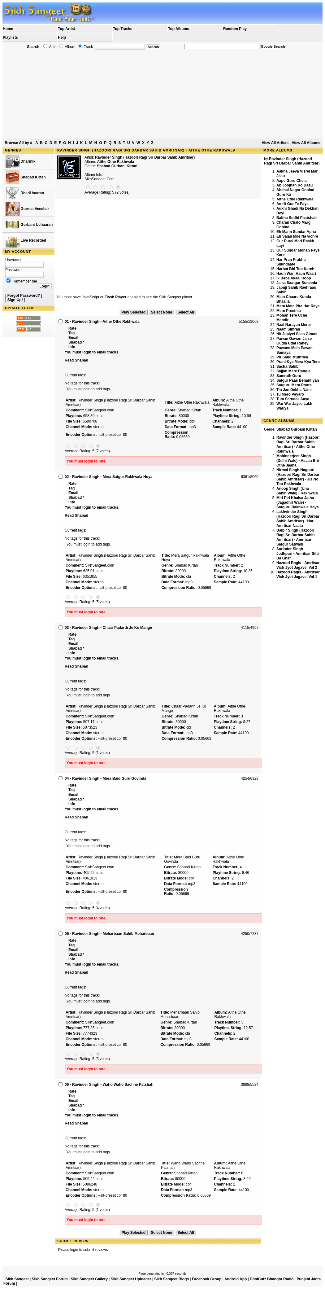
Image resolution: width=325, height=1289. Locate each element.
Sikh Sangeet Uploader (131, 1279)
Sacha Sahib (287, 366)
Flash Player (116, 297)
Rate (72, 328)
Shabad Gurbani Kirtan (117, 166)
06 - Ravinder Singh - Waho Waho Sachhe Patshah (109, 1084)
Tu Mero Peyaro (290, 394)
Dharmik (20, 162)
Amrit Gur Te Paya (292, 204)
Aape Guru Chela (291, 180)
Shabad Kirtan (26, 177)
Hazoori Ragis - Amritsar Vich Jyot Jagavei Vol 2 (298, 565)
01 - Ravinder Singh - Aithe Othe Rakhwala (102, 321)
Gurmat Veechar (27, 209)
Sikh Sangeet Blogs (171, 1279)
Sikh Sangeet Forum (50, 1279)
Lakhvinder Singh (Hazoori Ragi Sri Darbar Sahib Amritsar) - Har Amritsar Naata (297, 519)
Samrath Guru (288, 376)
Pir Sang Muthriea (292, 357)
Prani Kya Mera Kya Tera (298, 362)
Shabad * (76, 342)
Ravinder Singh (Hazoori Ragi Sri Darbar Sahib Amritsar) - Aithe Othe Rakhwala (297, 444)
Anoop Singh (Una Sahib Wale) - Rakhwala (297, 490)
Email (73, 337)
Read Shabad (76, 360)
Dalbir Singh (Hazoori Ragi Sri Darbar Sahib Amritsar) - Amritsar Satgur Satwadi (295, 537)
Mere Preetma (288, 311)
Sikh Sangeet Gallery (89, 1279)
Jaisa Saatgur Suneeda (296, 283)
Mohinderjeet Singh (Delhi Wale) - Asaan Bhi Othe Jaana (297, 460)
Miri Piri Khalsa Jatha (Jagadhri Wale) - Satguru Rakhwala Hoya (297, 502)
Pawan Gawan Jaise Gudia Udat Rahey (294, 340)
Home (8, 29)
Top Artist (66, 29)
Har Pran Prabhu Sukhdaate (291, 261)
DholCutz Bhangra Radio (271, 1279)
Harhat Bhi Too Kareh (295, 269)
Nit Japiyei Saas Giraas (296, 334)
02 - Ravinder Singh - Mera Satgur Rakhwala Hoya (108, 477)
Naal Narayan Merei (293, 324)
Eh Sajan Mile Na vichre (297, 236)
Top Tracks (122, 29)
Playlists (10, 37)
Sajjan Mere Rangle (293, 371)
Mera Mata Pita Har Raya (297, 306)
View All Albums (306, 143)
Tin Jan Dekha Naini (294, 390)
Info (71, 347)
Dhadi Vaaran (25, 193)
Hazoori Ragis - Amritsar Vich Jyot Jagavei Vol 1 (298, 574)
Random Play (235, 29)
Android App (235, 1279)
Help (62, 37)
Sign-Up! (15, 300)
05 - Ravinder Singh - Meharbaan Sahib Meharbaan (109, 934)
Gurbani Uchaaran (29, 225)
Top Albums (178, 29)
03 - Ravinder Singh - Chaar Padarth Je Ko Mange (108, 627)
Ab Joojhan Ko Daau (294, 185)
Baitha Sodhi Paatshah (296, 218)
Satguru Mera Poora (294, 385)
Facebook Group (206, 1279)
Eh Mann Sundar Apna (296, 232)
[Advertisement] (162, 94)
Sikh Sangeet (16, 1279)
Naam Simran (288, 329)
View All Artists (275, 143)
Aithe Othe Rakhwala (294, 199)
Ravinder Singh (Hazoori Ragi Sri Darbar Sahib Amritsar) (145, 157)
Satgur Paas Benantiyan (297, 380)
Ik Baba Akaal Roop (293, 278)
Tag (71, 333)
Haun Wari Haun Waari (296, 273)
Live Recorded (26, 241)
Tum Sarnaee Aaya (292, 399)
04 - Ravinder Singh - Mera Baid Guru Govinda (105, 778)
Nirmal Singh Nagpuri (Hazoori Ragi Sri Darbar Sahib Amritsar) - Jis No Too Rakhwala (297, 477)
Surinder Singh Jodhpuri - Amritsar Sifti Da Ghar (297, 553)
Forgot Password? (23, 295)
